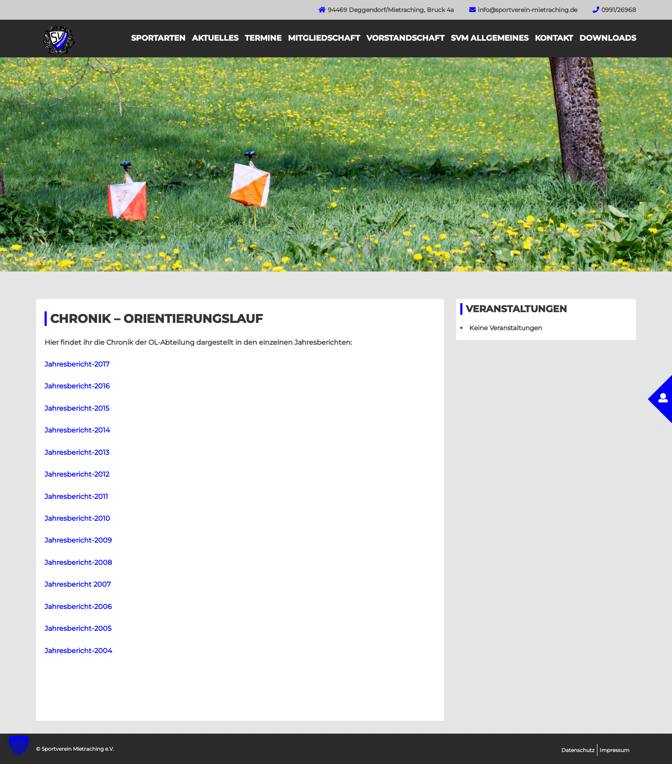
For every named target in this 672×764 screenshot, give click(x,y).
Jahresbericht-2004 (78, 651)
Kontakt (554, 38)
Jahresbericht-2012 (77, 474)
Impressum (615, 750)
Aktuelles (215, 38)
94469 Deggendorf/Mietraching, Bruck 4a (391, 10)
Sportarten (158, 38)
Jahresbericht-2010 (77, 518)
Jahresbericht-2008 (78, 562)
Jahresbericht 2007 (78, 584)
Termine (263, 38)
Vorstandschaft (405, 38)
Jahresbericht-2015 (77, 408)
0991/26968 (618, 10)
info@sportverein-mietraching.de (527, 10)
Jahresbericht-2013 (77, 452)
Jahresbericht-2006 (78, 607)
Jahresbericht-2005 (78, 628)
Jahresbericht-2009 (78, 540)
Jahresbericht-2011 (76, 496)
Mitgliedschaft (324, 38)
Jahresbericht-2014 (77, 430)
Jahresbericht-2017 (77, 364)
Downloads (607, 38)
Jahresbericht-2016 (77, 386)
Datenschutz (577, 750)
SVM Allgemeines (489, 38)
